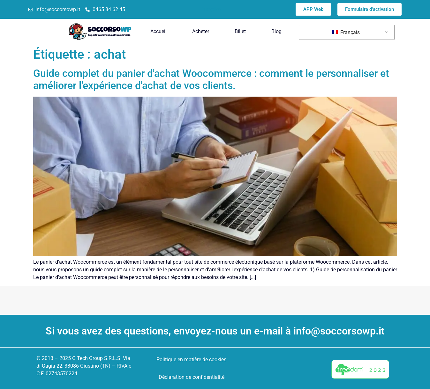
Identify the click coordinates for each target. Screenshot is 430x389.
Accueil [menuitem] (158, 31)
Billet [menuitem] (240, 31)
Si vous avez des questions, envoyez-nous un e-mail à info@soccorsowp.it (215, 331)
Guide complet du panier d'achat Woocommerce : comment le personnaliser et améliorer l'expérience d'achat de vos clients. (211, 79)
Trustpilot (210, 9)
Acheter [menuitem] (200, 31)
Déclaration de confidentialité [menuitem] (191, 377)
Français (346, 32)
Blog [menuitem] (276, 31)
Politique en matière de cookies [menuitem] (191, 359)
